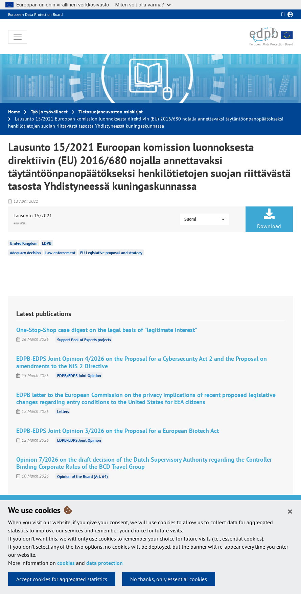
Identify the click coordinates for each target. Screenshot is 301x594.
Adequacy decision (25, 252)
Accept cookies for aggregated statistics (61, 579)
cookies (66, 562)
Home (14, 112)
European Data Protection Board (35, 14)
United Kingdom (24, 243)
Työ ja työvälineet (49, 112)
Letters (63, 411)
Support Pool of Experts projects (84, 339)
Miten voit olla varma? (143, 4)
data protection (104, 562)
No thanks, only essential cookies (168, 579)
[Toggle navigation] (17, 37)
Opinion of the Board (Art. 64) (82, 476)
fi (283, 14)
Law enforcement (60, 252)
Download (269, 218)
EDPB (46, 243)
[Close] (290, 511)
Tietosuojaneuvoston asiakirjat (110, 112)
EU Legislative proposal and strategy (111, 252)
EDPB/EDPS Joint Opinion (79, 375)
